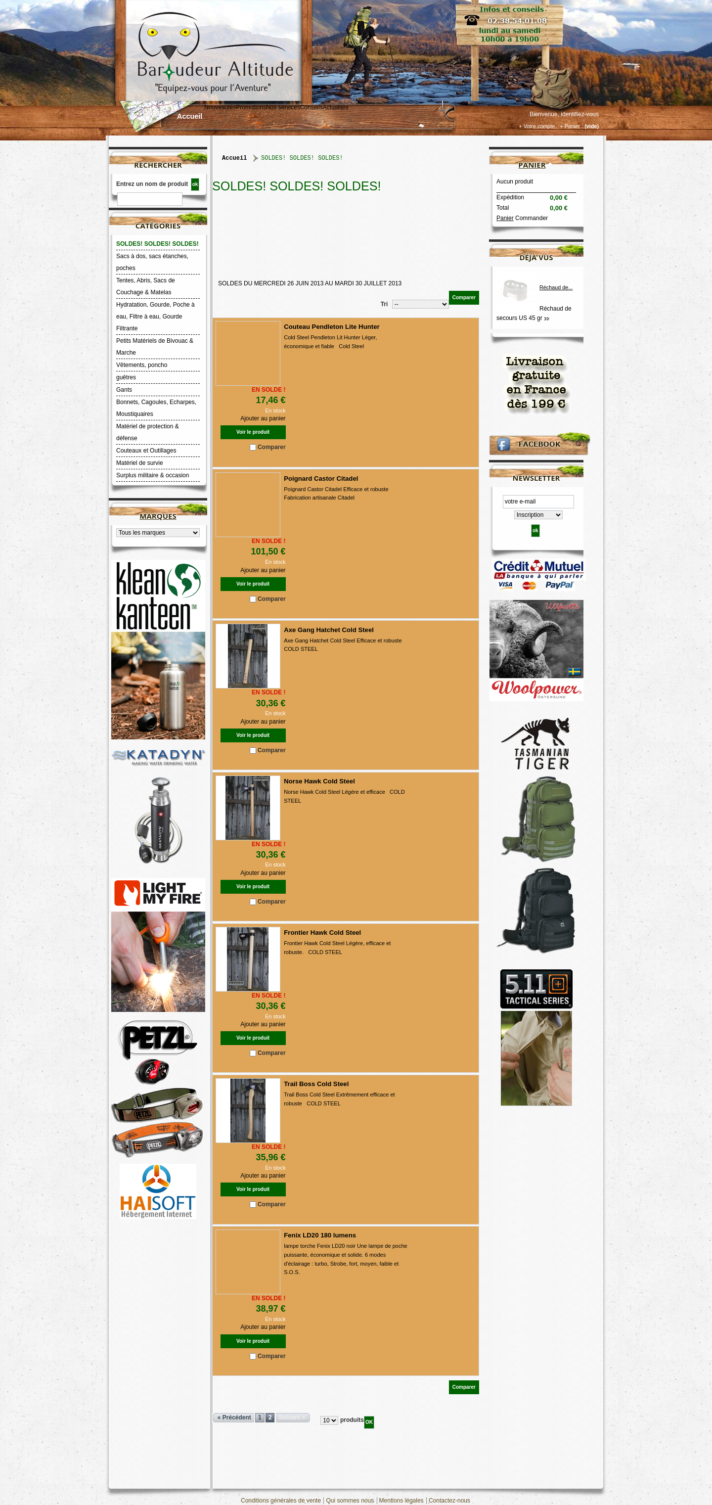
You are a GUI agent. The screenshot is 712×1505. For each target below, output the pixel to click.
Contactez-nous (449, 1500)
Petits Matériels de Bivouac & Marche (154, 346)
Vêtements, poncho (141, 365)
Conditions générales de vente (281, 1500)
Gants (124, 389)
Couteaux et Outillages (146, 450)
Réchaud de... (556, 287)
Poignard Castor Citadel (321, 478)
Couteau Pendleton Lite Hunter (331, 326)
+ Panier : (571, 126)
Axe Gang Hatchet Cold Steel (329, 630)
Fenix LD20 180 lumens (320, 1235)
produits (352, 1419)
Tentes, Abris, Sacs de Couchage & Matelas (145, 286)
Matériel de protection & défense (147, 432)
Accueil (189, 116)
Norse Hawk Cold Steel (319, 781)
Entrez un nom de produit (152, 184)
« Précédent (234, 1417)
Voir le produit (252, 432)
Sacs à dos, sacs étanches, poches (152, 262)
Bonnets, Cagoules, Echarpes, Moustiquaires (156, 408)
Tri (384, 304)
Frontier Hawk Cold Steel (322, 932)
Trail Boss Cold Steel (316, 1084)
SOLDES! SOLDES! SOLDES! (157, 243)
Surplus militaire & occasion (152, 475)
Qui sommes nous (350, 1500)
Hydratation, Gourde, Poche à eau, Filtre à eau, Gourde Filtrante (155, 316)
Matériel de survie (139, 462)
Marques (157, 516)
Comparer (272, 447)
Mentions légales (401, 1500)
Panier (531, 165)
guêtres (126, 377)
